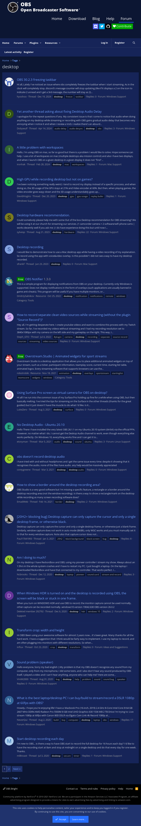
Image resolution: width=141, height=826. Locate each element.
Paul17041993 (24, 538)
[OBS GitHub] (108, 26)
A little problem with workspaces (40, 147)
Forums (18, 43)
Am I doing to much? (31, 557)
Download (77, 18)
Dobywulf (22, 128)
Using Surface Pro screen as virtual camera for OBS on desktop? (62, 392)
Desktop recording (30, 247)
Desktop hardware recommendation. (43, 215)
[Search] (134, 42)
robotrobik (23, 373)
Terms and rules (89, 788)
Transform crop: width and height (40, 630)
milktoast (22, 755)
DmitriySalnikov (25, 296)
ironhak (21, 164)
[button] (25, 42)
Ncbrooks (22, 574)
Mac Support (114, 164)
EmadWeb (22, 501)
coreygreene (23, 469)
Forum (126, 18)
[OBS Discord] (95, 26)
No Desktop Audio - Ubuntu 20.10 (41, 425)
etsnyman (22, 441)
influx (20, 647)
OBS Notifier (30, 279)
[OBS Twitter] (102, 26)
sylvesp (21, 232)
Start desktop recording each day (40, 739)
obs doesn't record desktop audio (41, 456)
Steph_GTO (23, 336)
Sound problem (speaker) (35, 662)
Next (16, 769)
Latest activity (12, 52)
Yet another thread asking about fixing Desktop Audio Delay (59, 111)
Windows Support (116, 96)
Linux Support (122, 441)
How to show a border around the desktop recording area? (58, 485)
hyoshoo (22, 96)
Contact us (72, 788)
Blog (96, 18)
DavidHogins (24, 196)
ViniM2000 (22, 679)
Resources (51, 43)
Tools (31, 300)
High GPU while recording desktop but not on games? (55, 179)
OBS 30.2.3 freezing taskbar (36, 79)
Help (110, 18)
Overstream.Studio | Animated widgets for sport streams (62, 356)
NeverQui (22, 719)
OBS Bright (10, 788)
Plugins (34, 43)
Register (29, 52)
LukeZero (22, 409)
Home (57, 18)
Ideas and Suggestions (115, 647)
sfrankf (20, 264)
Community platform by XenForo (32, 796)
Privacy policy (108, 788)
